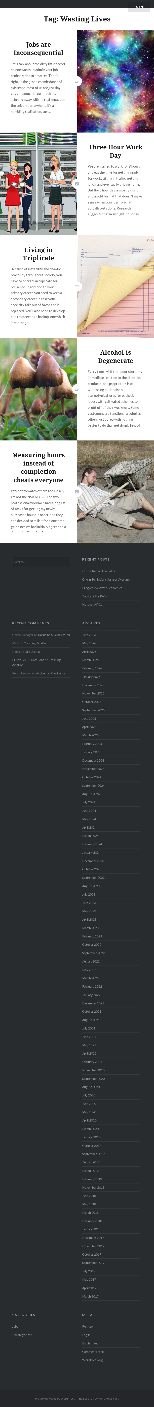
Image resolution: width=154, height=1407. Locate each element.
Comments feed (93, 1351)
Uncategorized (22, 1335)
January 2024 (91, 852)
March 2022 (90, 978)
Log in (86, 1335)
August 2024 (91, 794)
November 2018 (93, 1187)
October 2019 (91, 1145)
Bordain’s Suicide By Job (54, 635)
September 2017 (93, 1262)
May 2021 (89, 1045)
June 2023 (89, 903)
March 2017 (90, 1296)
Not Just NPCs (92, 604)
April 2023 (89, 919)
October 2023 (91, 869)
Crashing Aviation (36, 643)
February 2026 (92, 668)
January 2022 (91, 995)
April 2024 (89, 827)
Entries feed (90, 1343)
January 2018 (91, 1229)
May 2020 (89, 1112)
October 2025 (91, 702)
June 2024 (89, 810)
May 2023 (89, 911)
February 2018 (92, 1221)
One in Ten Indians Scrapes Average (106, 579)
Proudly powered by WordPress (55, 1398)
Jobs (15, 1326)
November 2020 (93, 1070)
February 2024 (92, 844)
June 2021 (89, 1037)
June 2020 (89, 1103)
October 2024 (91, 777)
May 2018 (89, 1204)
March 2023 (90, 928)
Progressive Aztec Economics (102, 588)
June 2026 (89, 635)
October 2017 (91, 1254)
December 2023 (93, 861)
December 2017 (93, 1237)
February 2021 (92, 1062)
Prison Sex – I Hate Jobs (28, 660)
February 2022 (92, 986)
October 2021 (91, 1011)
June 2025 (89, 718)
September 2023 (93, 877)
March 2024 (90, 835)
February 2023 (92, 936)
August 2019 (91, 1162)
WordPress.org (92, 1360)
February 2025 (92, 743)
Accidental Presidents (50, 673)
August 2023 (91, 886)
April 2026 (89, 651)
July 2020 (88, 1095)
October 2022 (91, 944)
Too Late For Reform (96, 596)
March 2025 (90, 735)
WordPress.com (108, 1398)
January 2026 (91, 676)
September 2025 (93, 710)
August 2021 (91, 1020)
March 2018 (90, 1212)
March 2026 (90, 660)
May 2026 (89, 643)
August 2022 (91, 961)
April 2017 (89, 1288)
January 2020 (91, 1137)
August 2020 (91, 1087)
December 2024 (93, 760)
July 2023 (88, 894)
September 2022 (93, 953)
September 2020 (93, 1078)
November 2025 (93, 693)
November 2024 (93, 768)
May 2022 (89, 970)
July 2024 (88, 802)
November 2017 (93, 1246)
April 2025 (89, 727)
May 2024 (89, 819)
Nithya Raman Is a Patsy (98, 571)
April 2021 (89, 1053)
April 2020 (89, 1120)
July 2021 (88, 1028)
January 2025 (91, 752)
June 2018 (89, 1195)
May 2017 (89, 1279)
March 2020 (90, 1129)
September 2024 (93, 785)
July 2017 (88, 1271)
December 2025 (93, 685)
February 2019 (92, 1179)
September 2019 (93, 1154)
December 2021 (93, 1003)
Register (88, 1326)
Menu (141, 7)
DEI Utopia (32, 651)
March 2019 (90, 1170)
